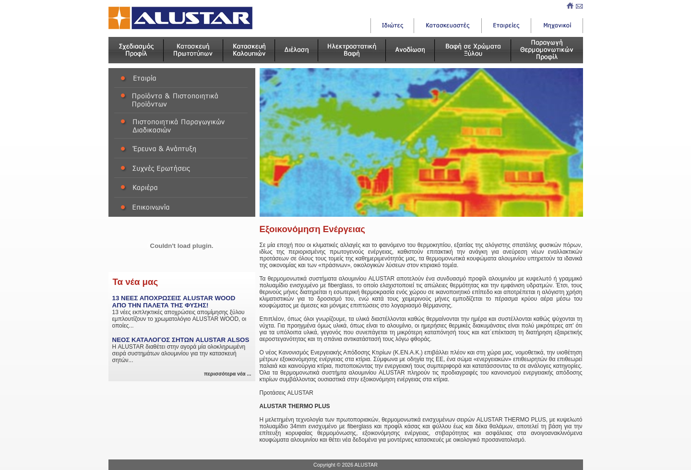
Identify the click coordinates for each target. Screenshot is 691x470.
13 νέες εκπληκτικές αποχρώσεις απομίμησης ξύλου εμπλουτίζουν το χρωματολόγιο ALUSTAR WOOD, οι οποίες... (181, 311)
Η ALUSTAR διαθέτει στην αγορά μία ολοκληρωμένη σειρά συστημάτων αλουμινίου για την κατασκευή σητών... (181, 350)
